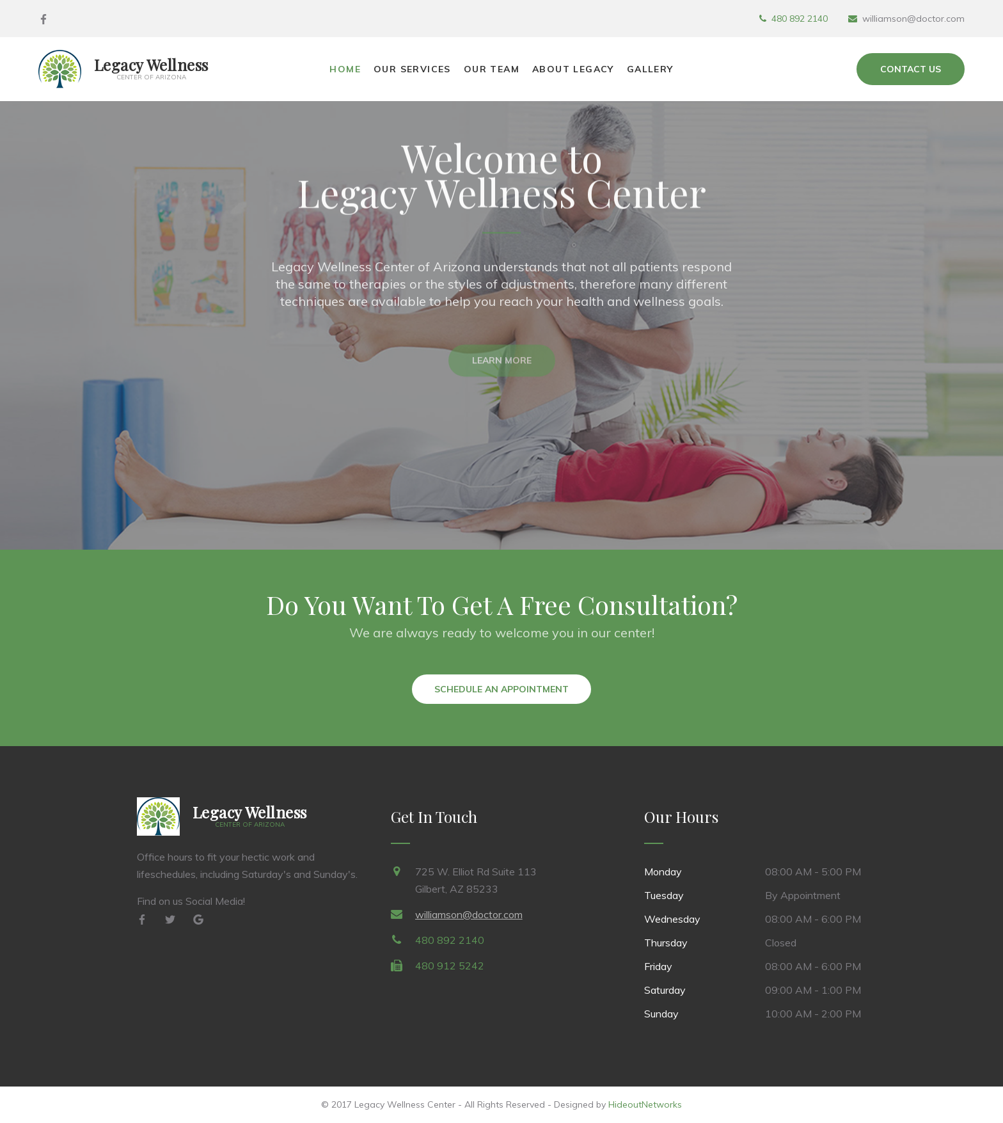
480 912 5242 (449, 965)
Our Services (412, 69)
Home (345, 69)
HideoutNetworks (645, 1104)
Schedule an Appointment (501, 689)
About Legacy (573, 69)
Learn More (502, 365)
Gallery (650, 69)
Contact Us (910, 69)
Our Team (491, 69)
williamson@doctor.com (469, 914)
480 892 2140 (799, 18)
